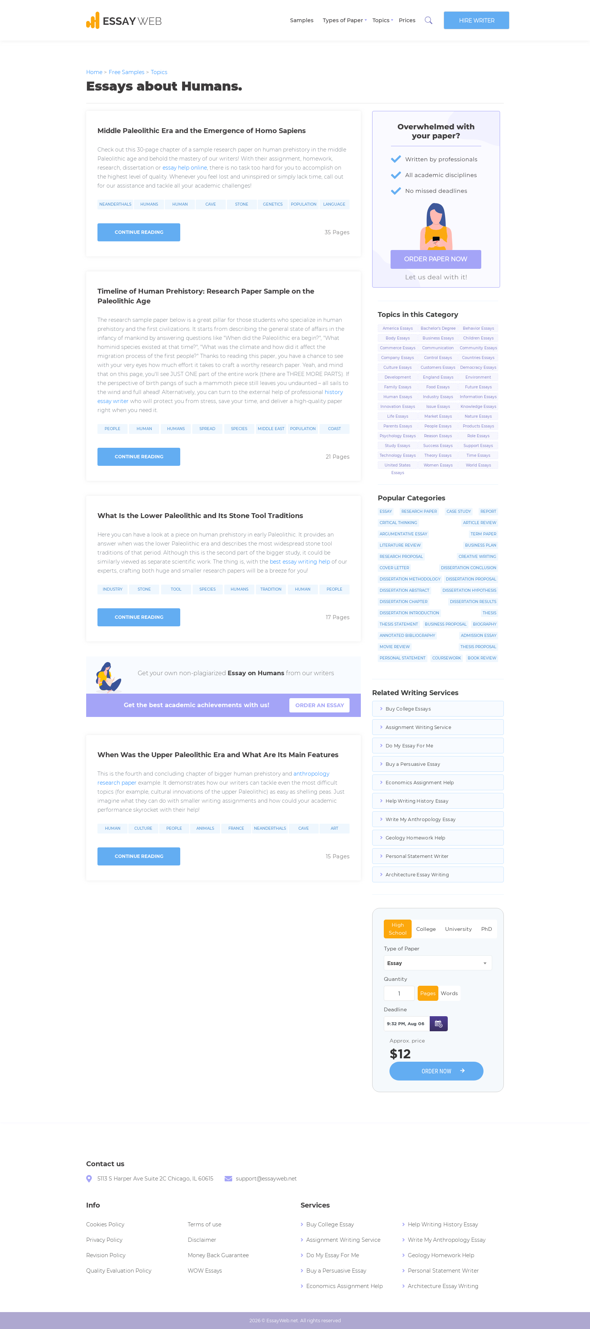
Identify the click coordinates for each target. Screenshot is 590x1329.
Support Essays (478, 445)
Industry (112, 589)
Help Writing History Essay (417, 801)
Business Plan (480, 545)
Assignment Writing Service (418, 727)
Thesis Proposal (478, 646)
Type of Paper (402, 949)
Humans (149, 204)
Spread (207, 429)
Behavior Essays (478, 328)
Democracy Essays (478, 367)
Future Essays (478, 387)
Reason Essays (438, 435)
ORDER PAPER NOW (435, 259)
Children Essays (478, 338)
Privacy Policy (104, 1240)
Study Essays (397, 445)
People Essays (438, 426)
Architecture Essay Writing (417, 874)
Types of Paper (343, 20)
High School (398, 929)
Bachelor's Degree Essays (438, 329)
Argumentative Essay (403, 534)
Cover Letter (394, 567)
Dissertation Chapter (403, 601)
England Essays (438, 377)
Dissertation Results (473, 601)
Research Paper (419, 511)
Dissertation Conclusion (468, 567)
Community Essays (478, 348)
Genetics (273, 204)
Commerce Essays (397, 348)
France (236, 828)
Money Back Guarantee (218, 1255)
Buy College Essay (330, 1224)
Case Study (459, 511)
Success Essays (438, 445)
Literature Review (400, 545)
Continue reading (139, 232)
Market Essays (438, 416)
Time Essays (478, 455)
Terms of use (204, 1224)
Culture (143, 828)
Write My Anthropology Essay (421, 819)
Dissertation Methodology (410, 579)
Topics (381, 20)
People (112, 429)
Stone (241, 204)
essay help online (185, 167)
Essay (386, 511)
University (458, 929)
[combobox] (438, 962)
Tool (176, 589)
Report (488, 511)
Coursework (446, 658)
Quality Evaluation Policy (118, 1270)
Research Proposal (401, 556)
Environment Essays (478, 378)
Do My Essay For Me (409, 746)
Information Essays (478, 396)
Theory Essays (438, 455)
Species (239, 429)
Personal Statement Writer (417, 856)
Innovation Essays (397, 406)
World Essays (478, 465)
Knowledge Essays (478, 406)
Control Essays (438, 357)
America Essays (398, 328)
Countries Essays (478, 357)
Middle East (271, 429)
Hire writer (476, 20)
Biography (484, 624)
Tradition (270, 589)
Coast (334, 429)
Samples (301, 20)
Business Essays (438, 338)
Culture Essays (397, 367)
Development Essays (398, 378)
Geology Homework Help (416, 838)
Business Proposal (446, 624)
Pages (428, 993)
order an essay (319, 705)
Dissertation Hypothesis (469, 590)
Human (180, 204)
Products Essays (478, 426)
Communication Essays (438, 349)
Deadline (395, 1009)
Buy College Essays (408, 709)
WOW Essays (205, 1270)
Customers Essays (438, 367)
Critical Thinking (398, 522)
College (426, 929)
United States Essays (398, 466)
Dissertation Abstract (404, 590)
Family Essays (397, 387)
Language (334, 204)
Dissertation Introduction (409, 613)
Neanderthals (115, 204)
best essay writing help (300, 561)
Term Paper (483, 534)
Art (334, 828)
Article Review (479, 522)
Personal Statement (403, 658)
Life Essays (397, 416)
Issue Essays (438, 406)
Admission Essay (478, 635)
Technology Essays (398, 455)
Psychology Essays (398, 435)
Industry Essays (438, 396)
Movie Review (395, 646)
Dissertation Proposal (471, 579)
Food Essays (438, 387)
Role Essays (478, 435)
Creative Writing (477, 556)
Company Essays (397, 357)
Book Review (482, 658)
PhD (486, 929)
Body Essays (398, 338)
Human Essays (397, 396)
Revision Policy (105, 1255)
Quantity (395, 979)
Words (449, 993)
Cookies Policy (105, 1224)
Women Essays (438, 465)
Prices (407, 20)
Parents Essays (397, 426)
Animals (205, 828)
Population (303, 204)
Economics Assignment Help (420, 782)
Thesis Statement (399, 624)
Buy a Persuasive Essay (413, 764)
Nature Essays (478, 416)
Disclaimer (202, 1240)
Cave (210, 204)
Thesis (489, 613)
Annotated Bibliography (407, 635)
